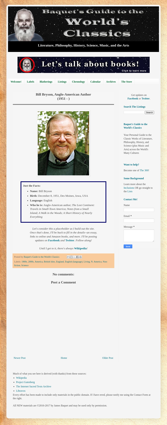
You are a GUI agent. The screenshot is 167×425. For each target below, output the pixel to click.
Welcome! (16, 81)
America (39, 261)
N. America (96, 261)
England (60, 261)
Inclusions (129, 187)
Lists (129, 191)
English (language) (74, 261)
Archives (111, 81)
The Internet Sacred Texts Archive (33, 386)
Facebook (133, 98)
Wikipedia (21, 377)
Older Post (107, 358)
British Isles (49, 261)
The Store (126, 81)
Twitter (145, 98)
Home (64, 358)
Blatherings (46, 81)
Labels (30, 81)
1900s (24, 261)
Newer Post (20, 358)
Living (87, 261)
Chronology (78, 81)
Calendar (95, 81)
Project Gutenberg (25, 382)
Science (25, 265)
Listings (62, 81)
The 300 (144, 170)
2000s (31, 261)
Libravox (21, 390)
